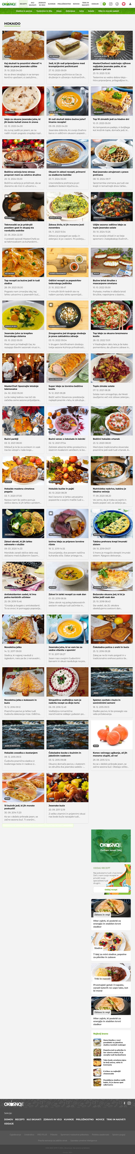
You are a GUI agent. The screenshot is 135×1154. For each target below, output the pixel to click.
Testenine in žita (44, 11)
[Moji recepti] (124, 4)
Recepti (23, 4)
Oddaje (95, 4)
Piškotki (53, 1135)
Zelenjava (70, 11)
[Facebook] (124, 1103)
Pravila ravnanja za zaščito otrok (52, 1140)
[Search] (110, 4)
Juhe (81, 11)
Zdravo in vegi (42, 4)
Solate (91, 11)
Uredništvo (29, 1135)
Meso (59, 11)
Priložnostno (64, 4)
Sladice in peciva (24, 11)
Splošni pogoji (118, 1135)
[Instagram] (129, 1103)
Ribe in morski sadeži (108, 11)
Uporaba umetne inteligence (83, 1140)
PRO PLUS (42, 1135)
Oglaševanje (15, 1135)
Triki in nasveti (85, 4)
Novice (76, 4)
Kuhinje (51, 4)
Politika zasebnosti (100, 1135)
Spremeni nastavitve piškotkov (75, 1135)
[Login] (130, 4)
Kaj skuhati (32, 4)
